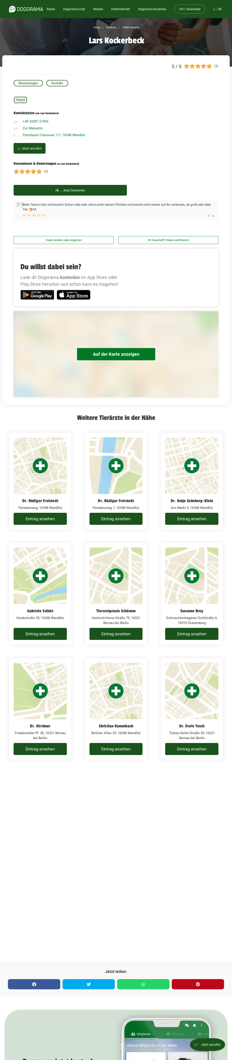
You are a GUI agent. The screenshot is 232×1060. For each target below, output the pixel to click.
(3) (216, 66)
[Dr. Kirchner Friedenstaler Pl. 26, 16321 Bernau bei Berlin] (40, 709)
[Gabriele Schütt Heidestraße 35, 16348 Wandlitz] (40, 593)
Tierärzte (110, 27)
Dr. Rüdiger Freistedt (40, 500)
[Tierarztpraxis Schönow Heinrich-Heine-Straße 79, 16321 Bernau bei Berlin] (116, 593)
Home (97, 27)
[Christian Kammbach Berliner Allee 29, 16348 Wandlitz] (116, 709)
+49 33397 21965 (35, 121)
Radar (51, 9)
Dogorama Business (152, 9)
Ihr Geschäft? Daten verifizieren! (168, 240)
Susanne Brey (191, 610)
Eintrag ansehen (40, 518)
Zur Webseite (33, 128)
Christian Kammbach (116, 726)
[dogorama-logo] (26, 9)
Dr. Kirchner (40, 726)
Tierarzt (20, 100)
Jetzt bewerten (70, 190)
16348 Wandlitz (130, 27)
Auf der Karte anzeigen (116, 354)
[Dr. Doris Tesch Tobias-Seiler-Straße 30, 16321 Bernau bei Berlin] (192, 709)
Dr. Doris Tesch (192, 726)
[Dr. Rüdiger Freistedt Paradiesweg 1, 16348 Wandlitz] (116, 481)
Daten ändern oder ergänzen (64, 240)
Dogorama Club (74, 9)
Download (189, 9)
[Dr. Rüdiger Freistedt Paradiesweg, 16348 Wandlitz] (40, 481)
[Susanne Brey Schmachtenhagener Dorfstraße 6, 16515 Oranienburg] (192, 593)
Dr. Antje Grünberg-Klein (192, 500)
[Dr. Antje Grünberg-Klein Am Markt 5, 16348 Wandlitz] (192, 481)
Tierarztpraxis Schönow (116, 610)
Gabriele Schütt (40, 610)
